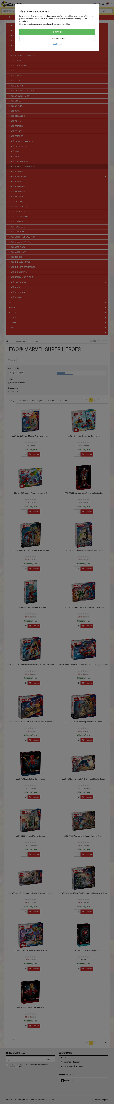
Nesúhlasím (57, 44)
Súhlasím (57, 32)
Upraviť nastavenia (57, 38)
